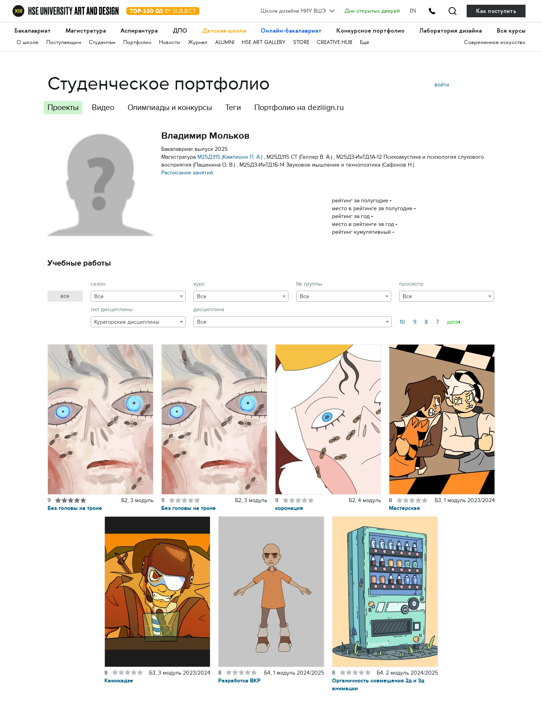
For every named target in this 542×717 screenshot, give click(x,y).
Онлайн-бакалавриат (291, 30)
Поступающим (63, 43)
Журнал (197, 43)
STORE (301, 43)
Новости (169, 43)
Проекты (62, 107)
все (64, 296)
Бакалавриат (33, 30)
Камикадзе (118, 681)
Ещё (364, 43)
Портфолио (137, 43)
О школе (27, 43)
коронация (289, 508)
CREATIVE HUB (334, 43)
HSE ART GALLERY (263, 43)
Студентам (102, 43)
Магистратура (86, 30)
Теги (233, 107)
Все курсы (511, 30)
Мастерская (404, 508)
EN (413, 11)
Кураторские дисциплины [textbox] (126, 322)
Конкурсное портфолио (370, 30)
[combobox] (138, 296)
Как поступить (496, 11)
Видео (103, 107)
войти (441, 85)
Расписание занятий (187, 173)
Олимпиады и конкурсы (170, 107)
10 (402, 322)
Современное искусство (495, 43)
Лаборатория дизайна (450, 30)
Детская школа (224, 30)
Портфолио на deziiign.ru (299, 107)
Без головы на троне (74, 508)
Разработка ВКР (239, 681)
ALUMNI (224, 43)
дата (452, 322)
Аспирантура (139, 30)
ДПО (180, 30)
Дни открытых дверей (372, 11)
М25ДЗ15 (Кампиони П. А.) (229, 157)
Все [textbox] (99, 296)
